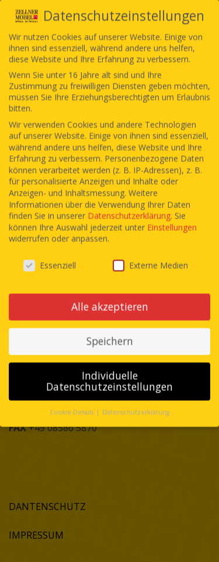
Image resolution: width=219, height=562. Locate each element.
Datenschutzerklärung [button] (135, 400)
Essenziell (49, 253)
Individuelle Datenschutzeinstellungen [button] (109, 369)
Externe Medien (150, 253)
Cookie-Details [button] (72, 400)
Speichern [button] (109, 329)
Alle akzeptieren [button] (109, 294)
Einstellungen (172, 215)
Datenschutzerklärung (129, 203)
